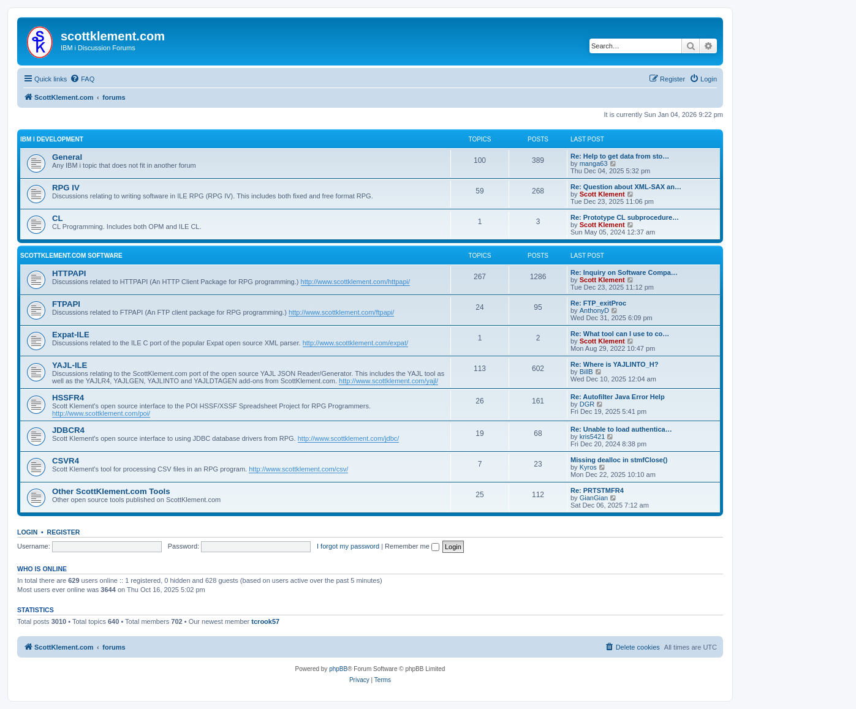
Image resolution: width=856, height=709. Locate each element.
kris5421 (592, 436)
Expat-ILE (70, 334)
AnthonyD (594, 310)
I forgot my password (348, 546)
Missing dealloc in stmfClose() (618, 459)
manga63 (594, 163)
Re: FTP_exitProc (598, 303)
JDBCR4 (68, 430)
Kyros (588, 467)
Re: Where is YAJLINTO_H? (614, 364)
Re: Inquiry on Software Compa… (624, 272)
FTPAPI (66, 304)
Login (27, 532)
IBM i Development (51, 139)
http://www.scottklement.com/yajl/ (388, 381)
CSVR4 (65, 460)
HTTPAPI (69, 273)
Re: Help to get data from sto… (619, 156)
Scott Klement (602, 194)
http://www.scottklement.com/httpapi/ (356, 281)
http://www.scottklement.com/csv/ (298, 469)
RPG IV (66, 187)
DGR (587, 404)
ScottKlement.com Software (71, 255)
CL (57, 218)
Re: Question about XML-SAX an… (625, 186)
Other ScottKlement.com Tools (111, 491)
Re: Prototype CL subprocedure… (624, 217)
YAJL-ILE (69, 365)
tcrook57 (265, 621)
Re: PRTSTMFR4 (597, 490)
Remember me (412, 546)
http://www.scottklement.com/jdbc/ (349, 438)
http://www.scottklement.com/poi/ (101, 413)
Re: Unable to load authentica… (621, 429)
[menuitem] (82, 79)
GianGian (594, 497)
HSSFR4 (68, 397)
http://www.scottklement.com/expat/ (355, 343)
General (67, 157)
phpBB (338, 669)
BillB (586, 371)
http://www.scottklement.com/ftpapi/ (341, 312)
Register (63, 532)
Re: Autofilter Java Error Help (617, 396)
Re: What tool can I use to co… (619, 333)
